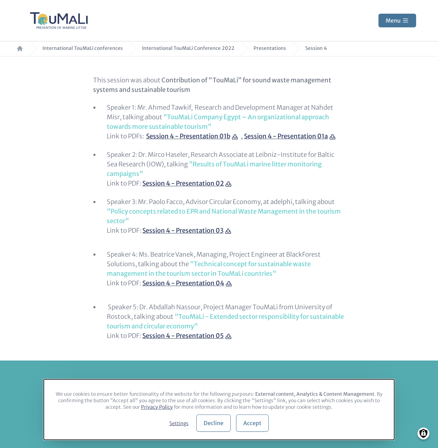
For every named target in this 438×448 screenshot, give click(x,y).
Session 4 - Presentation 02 (183, 183)
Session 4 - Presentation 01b (188, 136)
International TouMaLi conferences (82, 48)
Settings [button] (179, 423)
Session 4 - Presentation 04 (183, 283)
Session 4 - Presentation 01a (286, 136)
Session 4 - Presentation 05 (183, 336)
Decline (213, 423)
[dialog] (219, 409)
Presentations (270, 48)
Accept (252, 423)
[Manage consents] (423, 433)
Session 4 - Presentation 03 (182, 230)
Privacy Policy (157, 407)
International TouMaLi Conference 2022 (188, 48)
